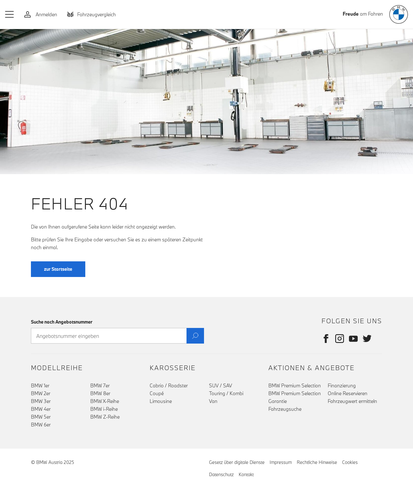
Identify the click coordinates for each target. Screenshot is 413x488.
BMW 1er (40, 385)
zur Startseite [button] (58, 269)
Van (213, 401)
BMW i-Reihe (104, 409)
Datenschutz (221, 474)
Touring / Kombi (226, 393)
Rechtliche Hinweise (317, 462)
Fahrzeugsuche (284, 409)
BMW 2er (40, 393)
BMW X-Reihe (104, 401)
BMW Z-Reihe (105, 417)
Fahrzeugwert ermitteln (352, 401)
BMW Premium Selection (294, 385)
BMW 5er (41, 417)
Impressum (281, 462)
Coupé (157, 393)
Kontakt (246, 474)
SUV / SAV (220, 385)
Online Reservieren (347, 393)
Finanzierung (342, 385)
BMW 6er (41, 424)
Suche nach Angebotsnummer (61, 322)
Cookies (350, 462)
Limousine (161, 401)
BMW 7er (100, 385)
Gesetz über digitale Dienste (237, 462)
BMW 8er (100, 393)
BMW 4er (41, 409)
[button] (9, 14)
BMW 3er (41, 401)
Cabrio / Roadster (169, 385)
